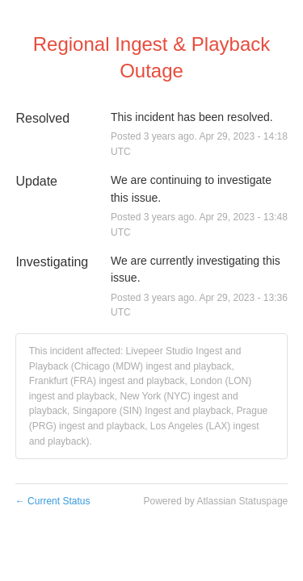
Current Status (52, 501)
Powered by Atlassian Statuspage (215, 501)
